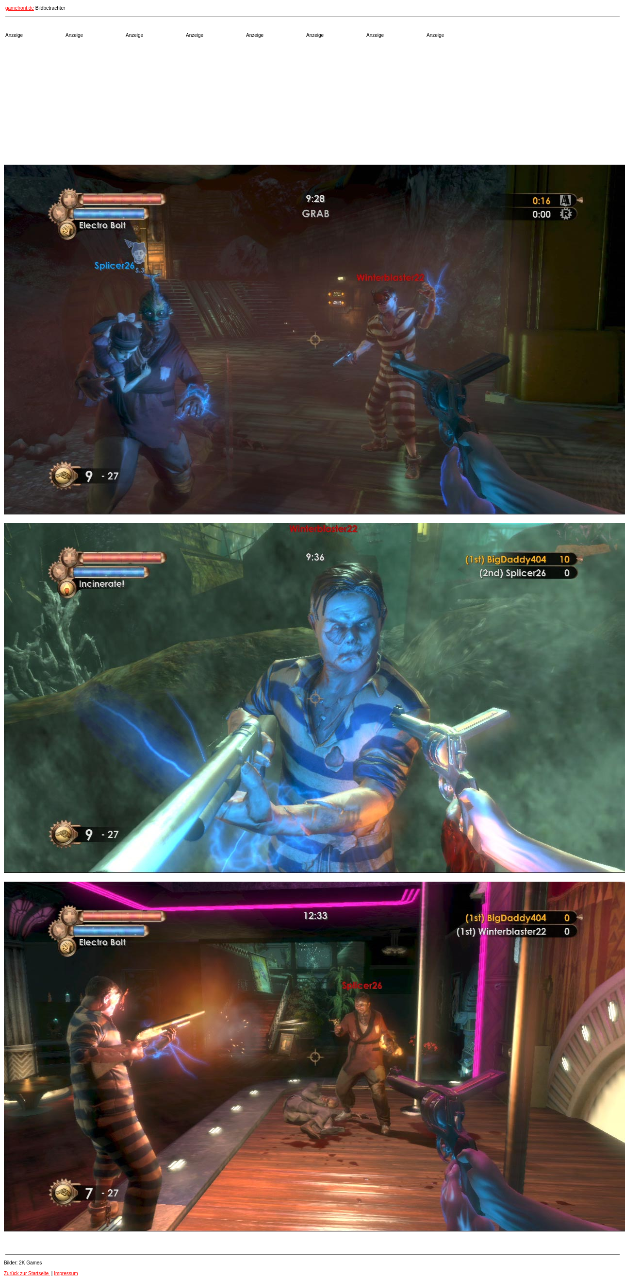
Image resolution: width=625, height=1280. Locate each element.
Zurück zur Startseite (27, 1273)
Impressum (66, 1273)
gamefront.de (19, 8)
